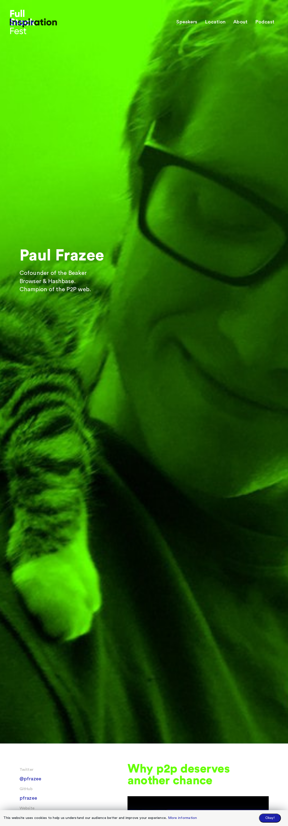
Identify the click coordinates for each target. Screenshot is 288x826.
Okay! (270, 818)
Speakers (186, 22)
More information (182, 818)
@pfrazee (31, 778)
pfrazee (28, 798)
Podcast (264, 22)
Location (215, 22)
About (240, 22)
